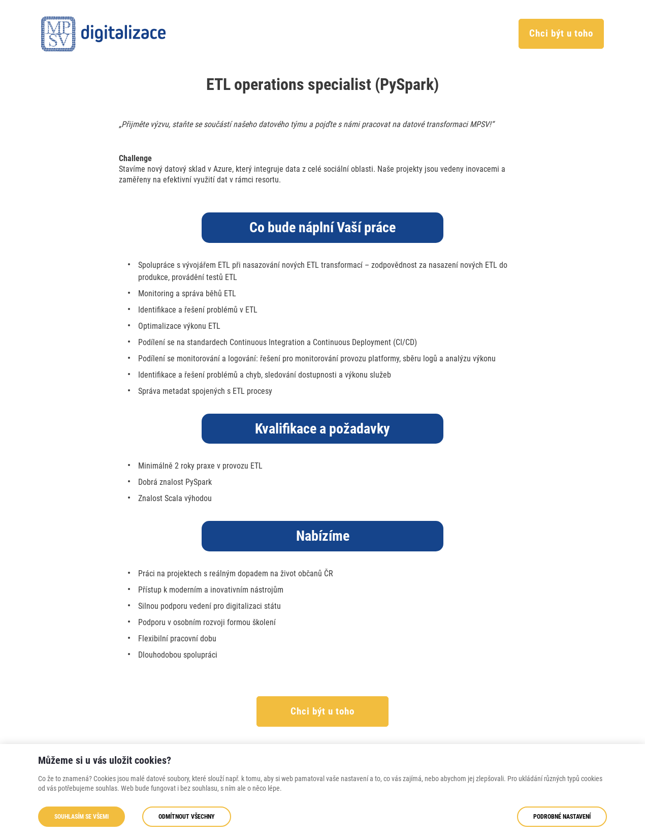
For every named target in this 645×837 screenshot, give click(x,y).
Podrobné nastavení (562, 816)
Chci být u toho (561, 33)
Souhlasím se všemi (81, 816)
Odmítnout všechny (186, 816)
